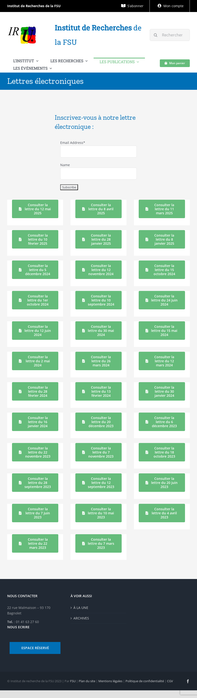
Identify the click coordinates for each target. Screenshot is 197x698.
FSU (73, 681)
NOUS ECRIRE (18, 627)
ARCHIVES (81, 618)
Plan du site (87, 681)
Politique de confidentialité (144, 681)
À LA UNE (80, 607)
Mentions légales (110, 681)
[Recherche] (156, 35)
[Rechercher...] (170, 35)
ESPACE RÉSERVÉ (35, 648)
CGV (170, 681)
